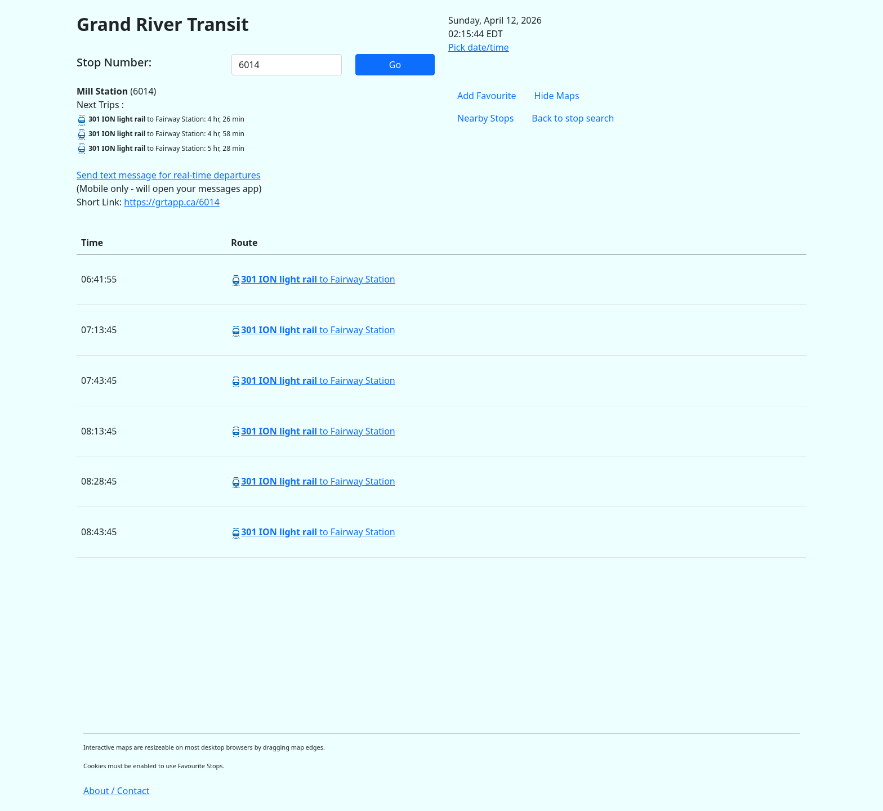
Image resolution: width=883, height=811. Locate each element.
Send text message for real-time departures (168, 175)
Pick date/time (478, 47)
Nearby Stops (485, 118)
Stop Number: (114, 62)
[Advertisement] (414, 645)
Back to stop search (573, 118)
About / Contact (116, 791)
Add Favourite (486, 95)
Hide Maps (556, 95)
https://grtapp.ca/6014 (172, 202)
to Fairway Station (318, 279)
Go (395, 65)
